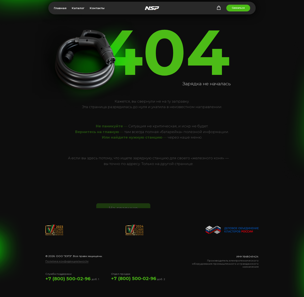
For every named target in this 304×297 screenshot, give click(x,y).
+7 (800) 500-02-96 (68, 278)
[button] (219, 8)
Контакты (97, 8)
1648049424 (250, 256)
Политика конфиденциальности (66, 261)
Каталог (78, 8)
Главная (60, 8)
